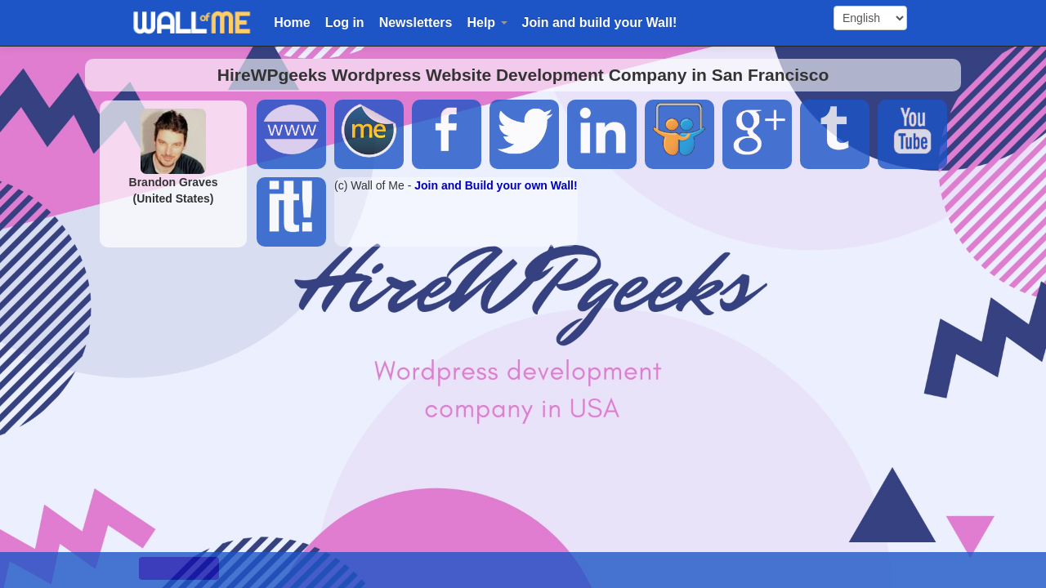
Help (487, 22)
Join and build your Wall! (599, 22)
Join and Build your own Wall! (495, 185)
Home (292, 22)
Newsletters (416, 22)
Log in (344, 22)
